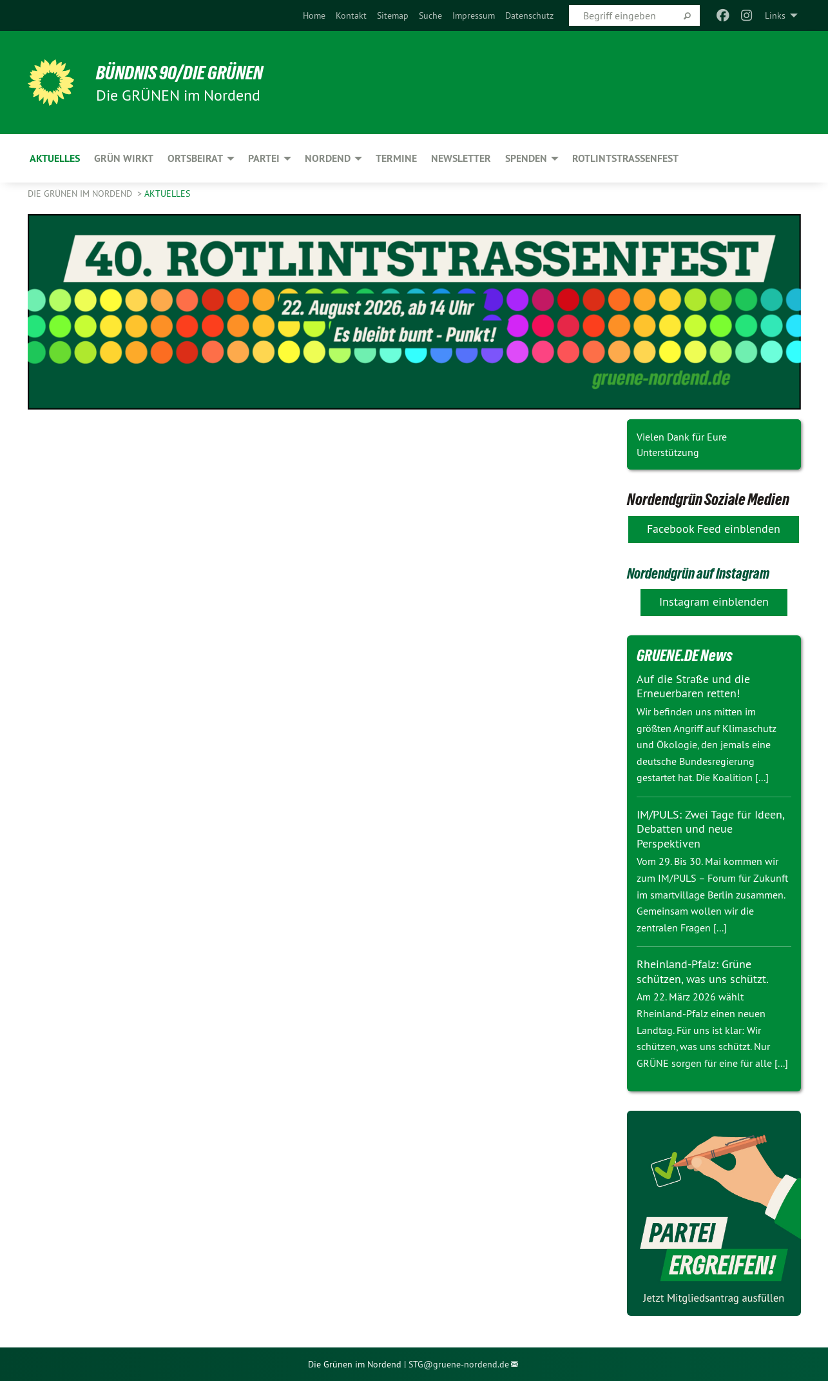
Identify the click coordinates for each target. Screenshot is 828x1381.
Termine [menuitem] (396, 158)
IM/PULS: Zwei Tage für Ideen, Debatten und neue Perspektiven (710, 829)
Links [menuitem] (775, 15)
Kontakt (351, 15)
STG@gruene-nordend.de (459, 1364)
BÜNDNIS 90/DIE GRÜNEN (186, 72)
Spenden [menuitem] (526, 158)
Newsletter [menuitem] (461, 158)
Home (314, 15)
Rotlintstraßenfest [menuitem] (625, 158)
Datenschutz (529, 15)
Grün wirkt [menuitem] (123, 158)
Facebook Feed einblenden (713, 528)
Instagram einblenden (714, 601)
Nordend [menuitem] (328, 158)
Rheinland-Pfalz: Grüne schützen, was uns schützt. (703, 971)
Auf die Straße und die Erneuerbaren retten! (693, 686)
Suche (430, 15)
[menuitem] (314, 15)
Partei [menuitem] (264, 158)
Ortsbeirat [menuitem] (195, 158)
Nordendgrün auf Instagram (705, 573)
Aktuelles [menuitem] (55, 158)
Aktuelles (167, 193)
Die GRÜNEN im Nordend (81, 193)
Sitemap (393, 15)
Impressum (473, 15)
